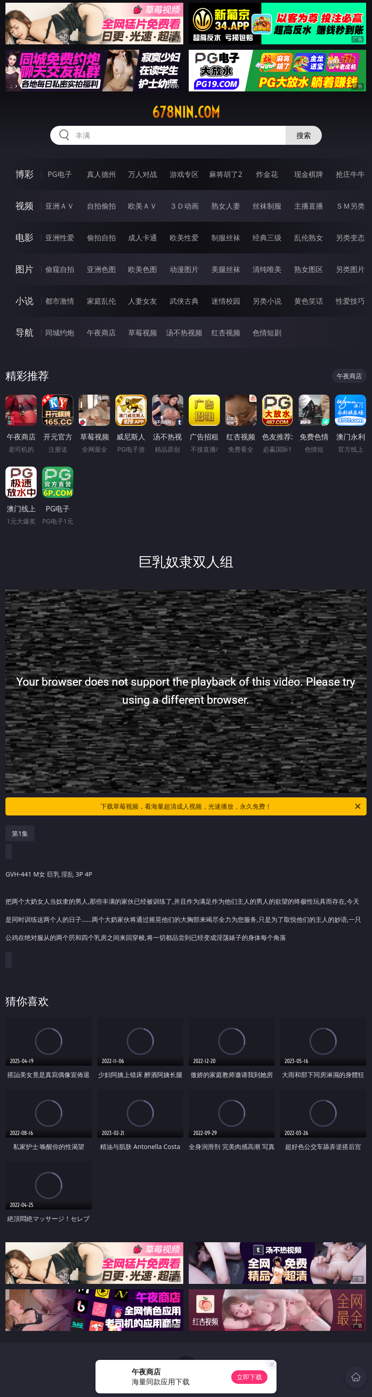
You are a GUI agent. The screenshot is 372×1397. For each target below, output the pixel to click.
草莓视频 (142, 333)
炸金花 (267, 174)
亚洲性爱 (59, 238)
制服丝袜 (225, 238)
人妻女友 (142, 301)
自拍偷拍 (101, 206)
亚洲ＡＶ (59, 206)
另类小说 (267, 301)
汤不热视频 (184, 333)
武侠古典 (184, 301)
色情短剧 (267, 333)
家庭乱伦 (101, 301)
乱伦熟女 (308, 238)
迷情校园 (225, 301)
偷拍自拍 (101, 238)
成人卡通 (142, 238)
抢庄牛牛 (350, 174)
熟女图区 (308, 269)
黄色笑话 (308, 301)
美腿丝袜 (225, 269)
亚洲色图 (101, 269)
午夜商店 (101, 333)
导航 (24, 332)
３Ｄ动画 (184, 206)
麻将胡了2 (225, 174)
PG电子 (60, 174)
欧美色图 (142, 269)
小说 (24, 301)
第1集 (20, 833)
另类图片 (350, 269)
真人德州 (101, 174)
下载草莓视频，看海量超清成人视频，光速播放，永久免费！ (231, 806)
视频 (24, 206)
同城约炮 (59, 333)
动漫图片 (184, 269)
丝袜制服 (267, 206)
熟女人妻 (225, 206)
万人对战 (142, 174)
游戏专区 (184, 174)
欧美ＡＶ (142, 206)
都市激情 (59, 301)
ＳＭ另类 (350, 206)
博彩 (24, 174)
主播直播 (308, 206)
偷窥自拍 (59, 269)
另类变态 (350, 238)
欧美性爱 (184, 238)
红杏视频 (225, 333)
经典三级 (267, 238)
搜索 (303, 135)
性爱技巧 (350, 301)
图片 (24, 269)
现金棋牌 (308, 174)
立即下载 (249, 1377)
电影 (24, 237)
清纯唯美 (267, 269)
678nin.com (186, 112)
